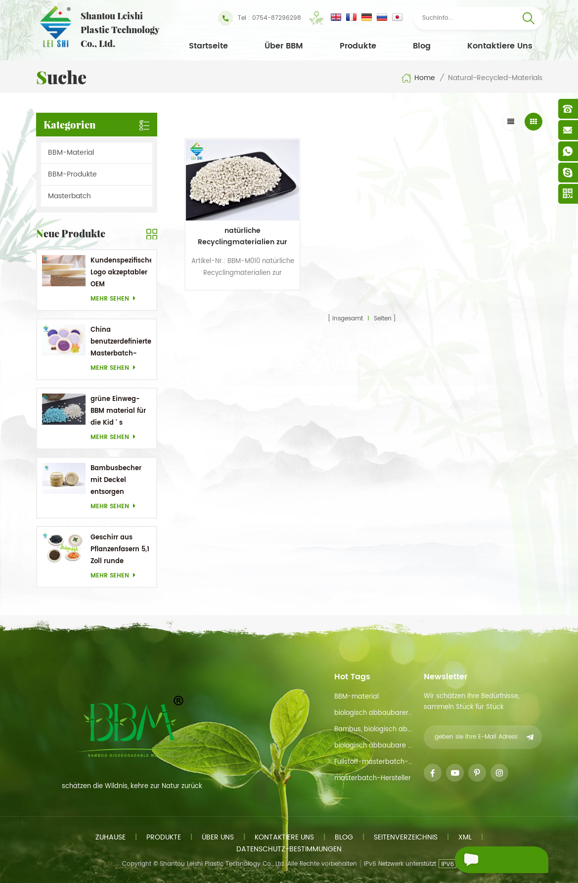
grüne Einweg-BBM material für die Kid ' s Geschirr (118, 411)
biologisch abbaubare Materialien (373, 746)
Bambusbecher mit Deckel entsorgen (115, 480)
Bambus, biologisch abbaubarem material (373, 729)
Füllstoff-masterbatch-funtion (373, 762)
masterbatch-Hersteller (372, 778)
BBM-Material (71, 152)
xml (465, 837)
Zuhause (110, 837)
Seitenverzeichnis (406, 837)
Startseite (208, 46)
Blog (422, 46)
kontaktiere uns (500, 46)
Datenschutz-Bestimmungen (289, 849)
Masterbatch (69, 196)
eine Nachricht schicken (489, 861)
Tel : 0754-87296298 (259, 18)
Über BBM (284, 46)
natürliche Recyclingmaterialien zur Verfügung (227, 215)
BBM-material (356, 697)
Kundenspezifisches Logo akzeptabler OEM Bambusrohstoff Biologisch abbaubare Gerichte (120, 273)
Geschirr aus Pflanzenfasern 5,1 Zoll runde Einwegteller (119, 550)
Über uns (218, 837)
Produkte (358, 46)
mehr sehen (115, 299)
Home (418, 78)
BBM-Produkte (72, 174)
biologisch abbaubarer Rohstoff (373, 713)
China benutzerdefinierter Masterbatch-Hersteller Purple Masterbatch (120, 342)
